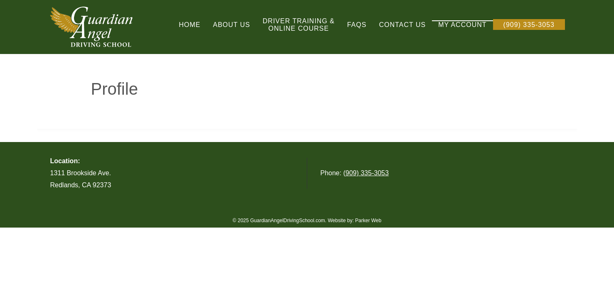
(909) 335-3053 (366, 172)
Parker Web (368, 220)
